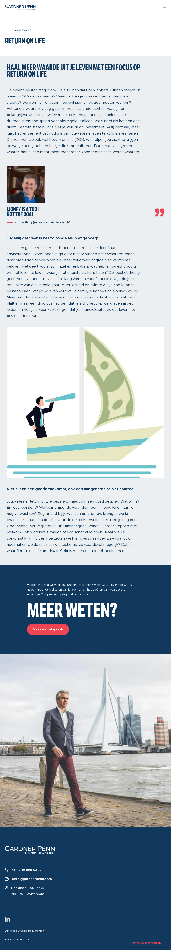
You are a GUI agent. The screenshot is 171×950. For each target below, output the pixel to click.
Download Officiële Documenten (24, 930)
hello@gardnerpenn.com (28, 879)
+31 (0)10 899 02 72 (23, 870)
